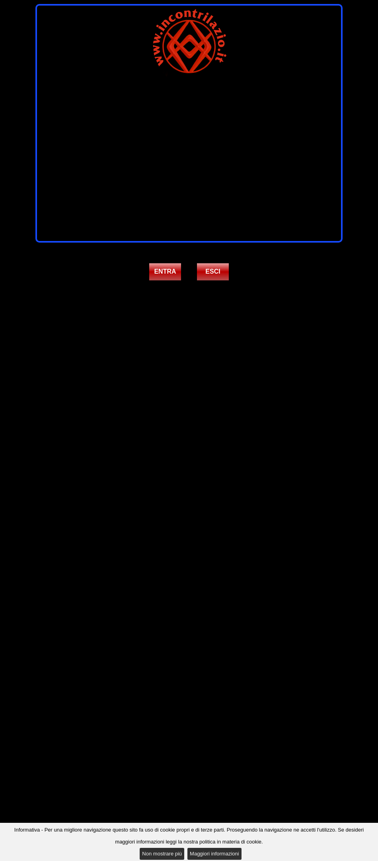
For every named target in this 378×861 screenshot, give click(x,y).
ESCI (212, 271)
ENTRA (165, 271)
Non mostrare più (162, 854)
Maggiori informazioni (214, 854)
